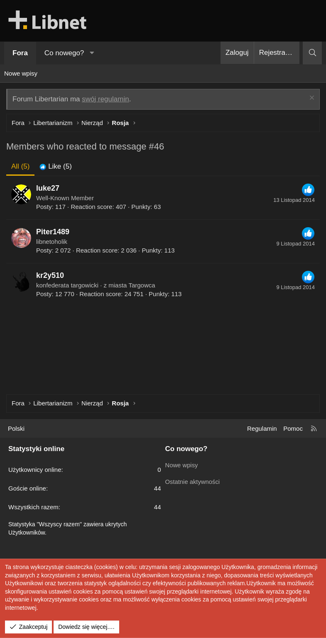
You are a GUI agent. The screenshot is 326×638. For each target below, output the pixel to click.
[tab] (55, 166)
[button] (92, 53)
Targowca (141, 285)
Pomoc (293, 428)
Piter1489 (52, 232)
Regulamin (262, 428)
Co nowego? (64, 53)
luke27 (47, 188)
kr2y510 (50, 275)
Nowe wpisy (20, 73)
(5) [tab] (20, 166)
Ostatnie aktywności (193, 480)
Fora (20, 53)
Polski (16, 428)
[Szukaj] (312, 53)
